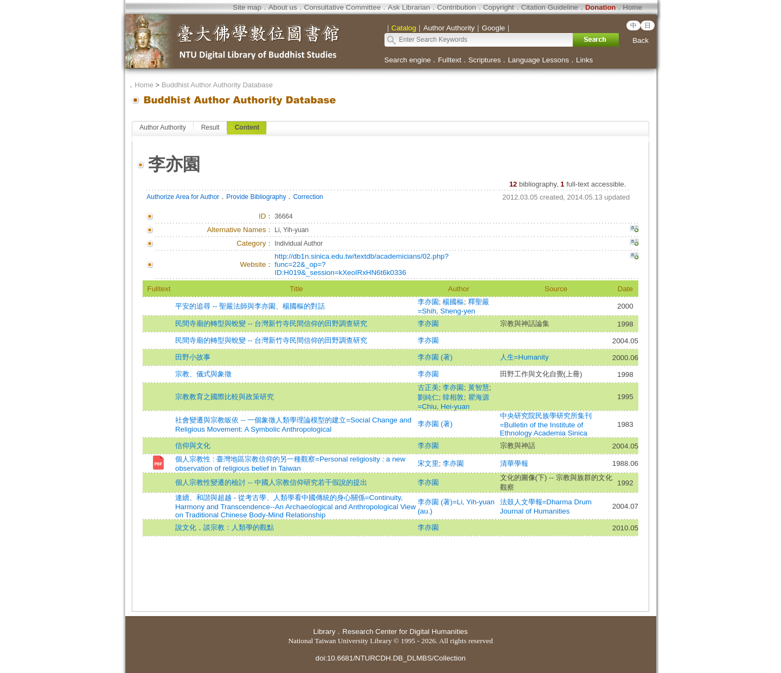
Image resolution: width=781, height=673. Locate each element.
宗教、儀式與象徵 (203, 374)
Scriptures (484, 60)
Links (584, 60)
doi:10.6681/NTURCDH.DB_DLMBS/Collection (390, 658)
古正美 (428, 387)
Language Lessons (538, 60)
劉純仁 (428, 397)
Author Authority (162, 127)
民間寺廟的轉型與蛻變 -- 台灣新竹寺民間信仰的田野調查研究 (271, 323)
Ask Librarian (409, 7)
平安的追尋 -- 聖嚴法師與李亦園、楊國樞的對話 (250, 306)
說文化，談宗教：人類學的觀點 (224, 527)
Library (324, 631)
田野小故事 (192, 357)
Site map (247, 7)
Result (210, 127)
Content (247, 127)
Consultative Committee (342, 7)
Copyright (498, 7)
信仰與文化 (192, 445)
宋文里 (428, 463)
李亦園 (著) (435, 357)
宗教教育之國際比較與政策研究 (224, 397)
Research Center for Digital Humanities (405, 631)
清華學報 (514, 463)
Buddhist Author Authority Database (217, 85)
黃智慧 (478, 387)
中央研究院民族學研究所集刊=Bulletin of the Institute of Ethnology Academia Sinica (546, 424)
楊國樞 (453, 302)
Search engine (408, 60)
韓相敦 (453, 397)
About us (282, 7)
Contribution (456, 7)
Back (640, 40)
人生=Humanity (524, 357)
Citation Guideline (549, 7)
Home (632, 7)
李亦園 (428, 302)
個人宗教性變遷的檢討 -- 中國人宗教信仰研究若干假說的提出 (271, 482)
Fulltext (449, 60)
